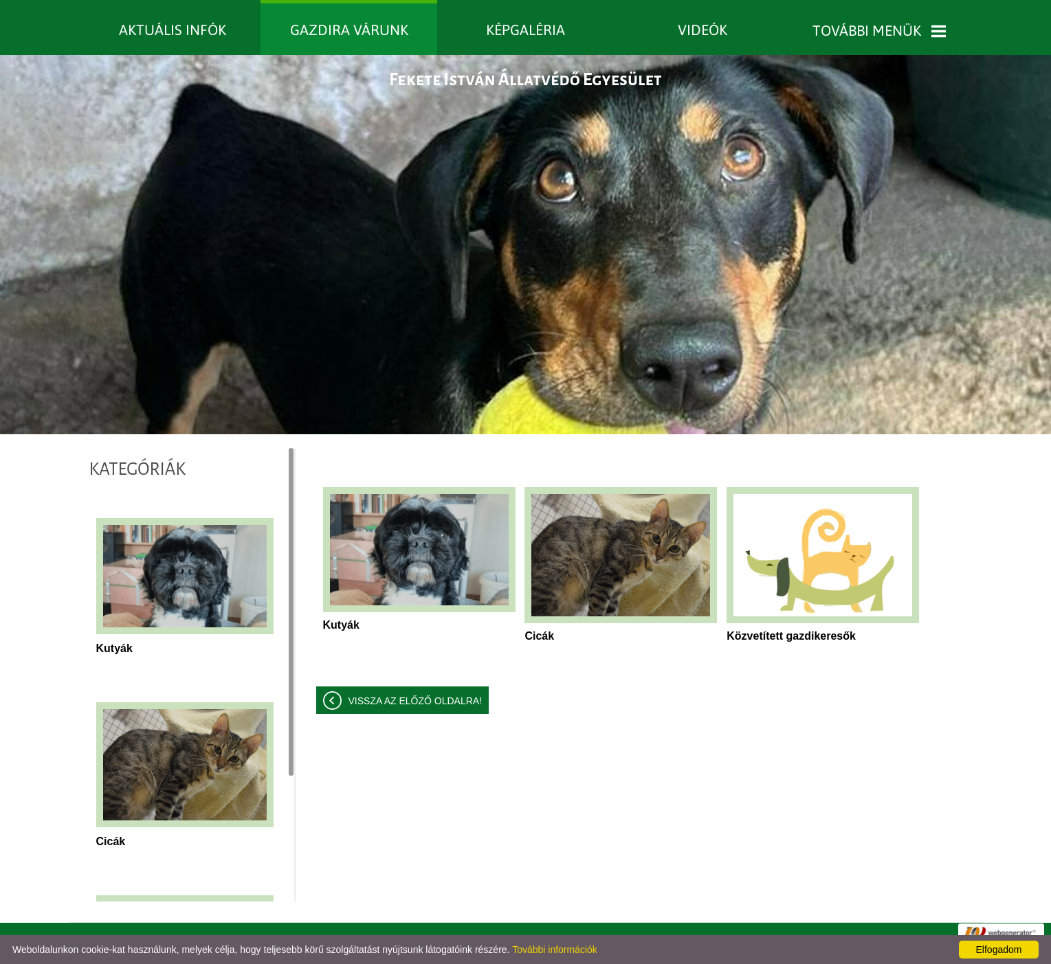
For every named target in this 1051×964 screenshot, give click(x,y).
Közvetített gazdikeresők (791, 636)
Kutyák (114, 648)
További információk (554, 949)
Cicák (111, 841)
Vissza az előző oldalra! (416, 700)
